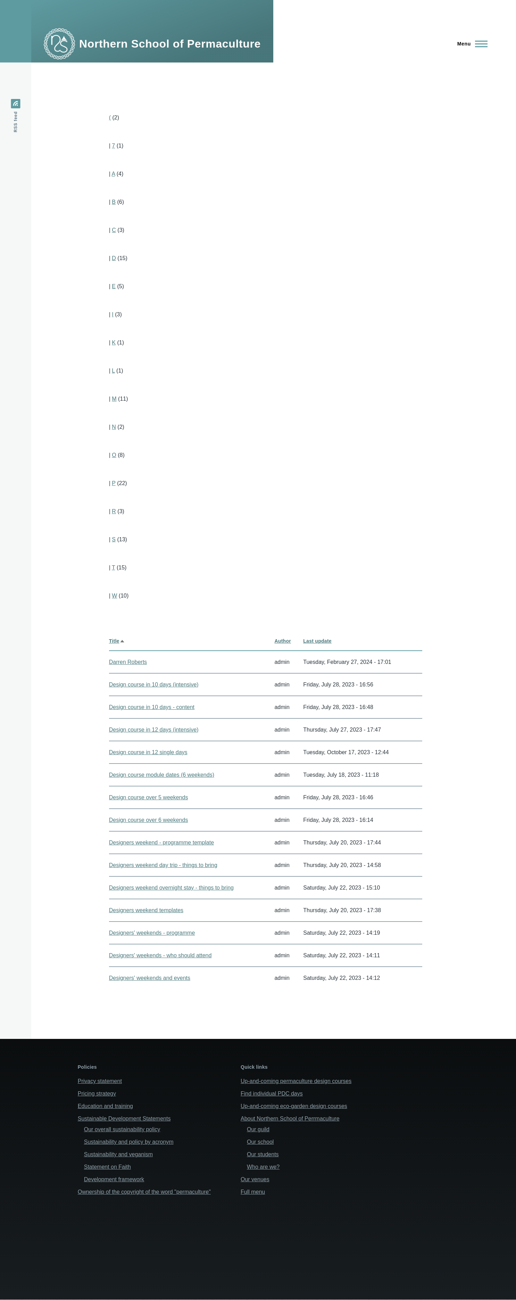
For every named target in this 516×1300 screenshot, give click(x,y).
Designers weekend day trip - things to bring (163, 865)
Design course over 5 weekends (148, 797)
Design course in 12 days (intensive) (154, 730)
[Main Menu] (470, 44)
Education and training (105, 1106)
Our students (263, 1154)
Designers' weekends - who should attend (160, 955)
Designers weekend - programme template (161, 842)
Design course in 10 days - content (151, 707)
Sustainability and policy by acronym (129, 1142)
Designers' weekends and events (149, 978)
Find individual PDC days (272, 1094)
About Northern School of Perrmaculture (290, 1119)
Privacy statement (100, 1081)
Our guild (258, 1129)
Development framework (114, 1179)
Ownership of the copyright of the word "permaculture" (144, 1192)
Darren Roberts (128, 662)
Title (117, 641)
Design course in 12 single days (148, 752)
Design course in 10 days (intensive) (154, 685)
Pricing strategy (97, 1094)
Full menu (253, 1192)
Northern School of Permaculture (170, 44)
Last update (317, 641)
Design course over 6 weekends (148, 820)
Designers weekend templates (146, 910)
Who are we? (263, 1167)
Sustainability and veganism (118, 1154)
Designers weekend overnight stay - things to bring (171, 888)
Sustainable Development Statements (124, 1119)
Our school (260, 1142)
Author (282, 641)
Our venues (255, 1179)
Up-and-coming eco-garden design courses (294, 1106)
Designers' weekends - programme (152, 933)
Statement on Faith (107, 1167)
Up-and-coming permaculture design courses (296, 1081)
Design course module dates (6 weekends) (161, 775)
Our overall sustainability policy (122, 1129)
